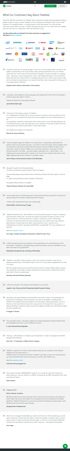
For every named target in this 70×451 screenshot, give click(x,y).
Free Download (50, 6)
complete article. (17, 360)
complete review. (17, 230)
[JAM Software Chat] (65, 446)
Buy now (62, 6)
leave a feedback (16, 35)
